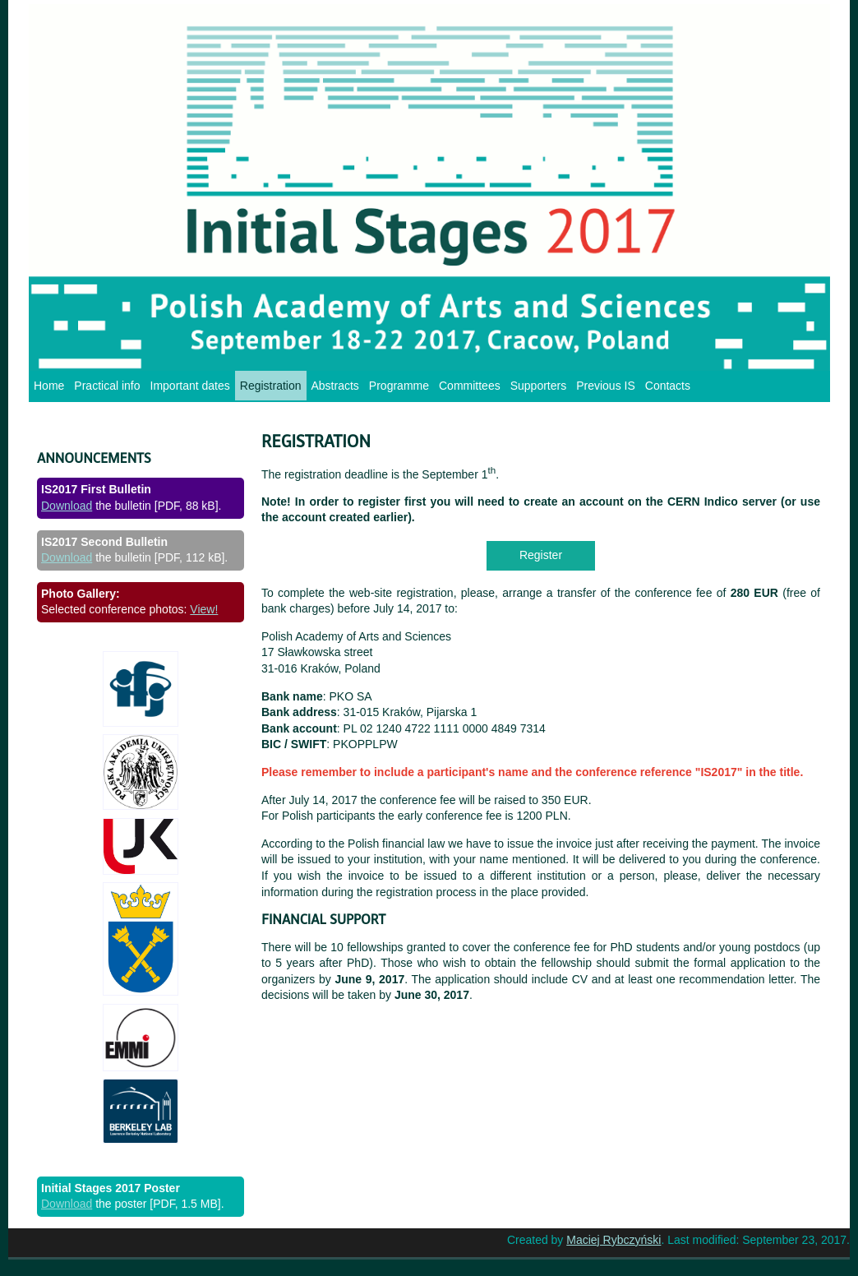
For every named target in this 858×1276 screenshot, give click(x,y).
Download (66, 505)
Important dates (190, 385)
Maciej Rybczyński (613, 1239)
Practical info (107, 385)
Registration (271, 385)
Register (540, 555)
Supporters (538, 385)
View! (204, 609)
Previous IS (605, 385)
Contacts (667, 385)
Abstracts (335, 385)
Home (49, 385)
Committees (470, 385)
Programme (399, 385)
